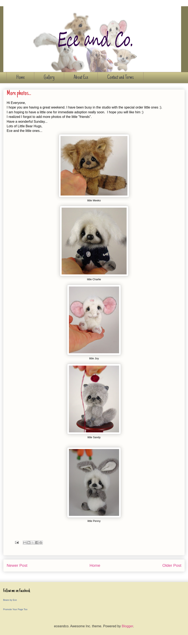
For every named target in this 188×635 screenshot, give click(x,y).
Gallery (49, 77)
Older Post (171, 565)
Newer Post (17, 565)
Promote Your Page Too (15, 609)
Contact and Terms (120, 77)
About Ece (81, 77)
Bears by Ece (10, 600)
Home (20, 77)
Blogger (127, 626)
